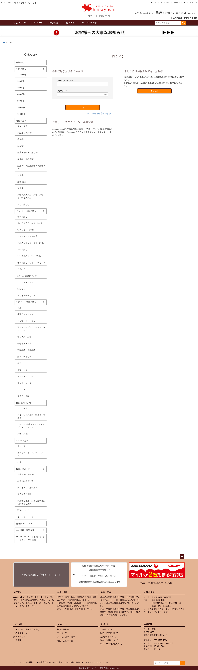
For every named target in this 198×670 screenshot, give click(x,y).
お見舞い (21, 175)
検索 (183, 23)
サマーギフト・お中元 (27, 236)
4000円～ (21, 94)
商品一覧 (20, 62)
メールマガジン (191, 2)
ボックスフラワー (25, 376)
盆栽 (19, 363)
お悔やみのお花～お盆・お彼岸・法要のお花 (30, 196)
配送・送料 (62, 592)
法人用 (20, 188)
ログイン (155, 2)
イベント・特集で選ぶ (26, 211)
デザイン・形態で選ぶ (26, 302)
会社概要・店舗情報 (25, 530)
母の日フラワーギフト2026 (29, 223)
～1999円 (21, 74)
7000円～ (21, 107)
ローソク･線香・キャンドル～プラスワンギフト (30, 426)
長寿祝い (21, 139)
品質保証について (25, 481)
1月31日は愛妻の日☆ (27, 276)
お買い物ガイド (23, 469)
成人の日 (21, 269)
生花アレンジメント (26, 314)
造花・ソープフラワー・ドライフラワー (31, 328)
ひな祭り (21, 289)
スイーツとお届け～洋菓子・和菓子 (31, 416)
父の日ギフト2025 (25, 230)
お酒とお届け (23, 434)
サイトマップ (89, 662)
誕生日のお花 (19, 636)
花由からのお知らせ (26, 474)
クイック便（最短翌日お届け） (27, 629)
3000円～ (21, 88)
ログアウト (104, 662)
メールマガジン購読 (66, 637)
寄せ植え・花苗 (24, 343)
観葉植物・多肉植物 (26, 350)
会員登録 (165, 2)
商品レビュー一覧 (65, 641)
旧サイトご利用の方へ (27, 487)
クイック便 (22, 126)
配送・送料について (109, 633)
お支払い (18, 592)
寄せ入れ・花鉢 (24, 337)
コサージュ (22, 370)
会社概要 (148, 624)
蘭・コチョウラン (25, 357)
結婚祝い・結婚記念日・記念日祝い (31, 167)
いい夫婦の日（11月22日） (29, 256)
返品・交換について (109, 640)
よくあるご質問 (24, 494)
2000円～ (21, 81)
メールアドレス (65, 80)
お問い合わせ (89, 22)
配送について (23, 510)
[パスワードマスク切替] (106, 94)
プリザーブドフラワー (27, 321)
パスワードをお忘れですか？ (100, 113)
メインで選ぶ (22, 441)
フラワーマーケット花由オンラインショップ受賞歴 (29, 538)
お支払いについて (108, 636)
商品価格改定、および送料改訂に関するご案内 (31, 502)
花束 (19, 307)
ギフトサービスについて (111, 644)
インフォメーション (26, 517)
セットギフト (23, 408)
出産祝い (21, 146)
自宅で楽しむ (23, 204)
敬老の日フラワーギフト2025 (30, 243)
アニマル (21, 389)
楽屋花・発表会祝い (26, 159)
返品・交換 (106, 592)
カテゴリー (19, 624)
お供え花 (17, 640)
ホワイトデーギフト (26, 295)
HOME (3, 42)
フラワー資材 (23, 396)
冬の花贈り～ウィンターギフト (31, 262)
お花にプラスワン (24, 403)
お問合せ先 (149, 592)
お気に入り (19, 22)
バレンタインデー (25, 282)
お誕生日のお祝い (25, 133)
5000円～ (21, 101)
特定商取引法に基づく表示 (51, 662)
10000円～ (22, 114)
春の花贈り (22, 216)
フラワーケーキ (24, 383)
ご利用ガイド (177, 2)
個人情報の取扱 (73, 662)
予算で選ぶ (21, 69)
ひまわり (21, 462)
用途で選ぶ (21, 121)
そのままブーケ (20, 633)
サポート (105, 624)
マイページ (37, 22)
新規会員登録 (63, 629)
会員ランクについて (25, 523)
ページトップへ (182, 556)
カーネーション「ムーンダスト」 (30, 454)
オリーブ (21, 446)
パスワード (63, 91)
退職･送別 (21, 182)
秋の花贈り (22, 249)
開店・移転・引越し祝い (28, 152)
